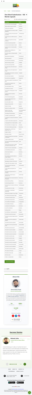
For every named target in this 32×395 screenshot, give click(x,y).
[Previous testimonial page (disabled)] (7, 364)
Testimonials (12, 371)
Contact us (21, 369)
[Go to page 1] (10, 364)
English (9, 10)
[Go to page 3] (12, 364)
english (7, 268)
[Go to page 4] (13, 364)
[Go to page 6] (16, 364)
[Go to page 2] (11, 364)
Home (5, 10)
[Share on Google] (20, 19)
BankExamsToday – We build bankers (18, 389)
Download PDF (9, 261)
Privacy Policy (20, 371)
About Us (14, 369)
